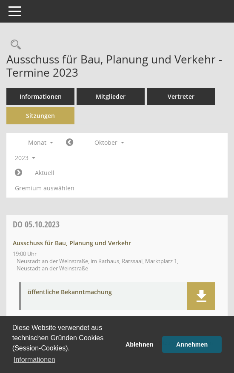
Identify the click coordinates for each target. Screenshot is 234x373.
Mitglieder (111, 96)
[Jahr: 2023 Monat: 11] (19, 173)
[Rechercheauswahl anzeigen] (13, 45)
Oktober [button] (109, 142)
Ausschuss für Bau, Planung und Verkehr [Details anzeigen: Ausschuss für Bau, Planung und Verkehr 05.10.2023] (72, 243)
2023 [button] (25, 158)
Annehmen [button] (192, 344)
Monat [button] (40, 142)
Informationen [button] (34, 359)
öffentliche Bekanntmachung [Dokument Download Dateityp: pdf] (70, 292)
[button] (201, 296)
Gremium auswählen (44, 188)
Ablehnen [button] (140, 344)
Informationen (41, 96)
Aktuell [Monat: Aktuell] (44, 173)
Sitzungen (40, 116)
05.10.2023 (36, 224)
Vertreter (181, 96)
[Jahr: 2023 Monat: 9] (70, 142)
